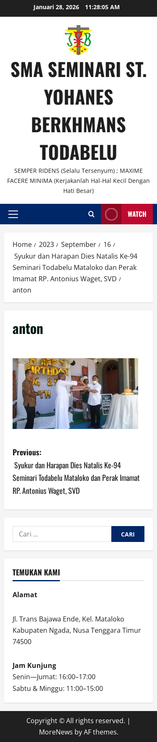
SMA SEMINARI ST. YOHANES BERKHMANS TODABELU (78, 110)
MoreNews (56, 732)
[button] (13, 214)
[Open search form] (91, 214)
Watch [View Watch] (124, 214)
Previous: (78, 472)
